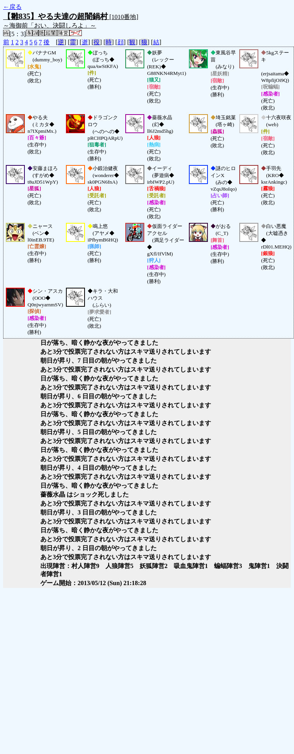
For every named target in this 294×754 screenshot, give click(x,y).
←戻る (12, 6)
